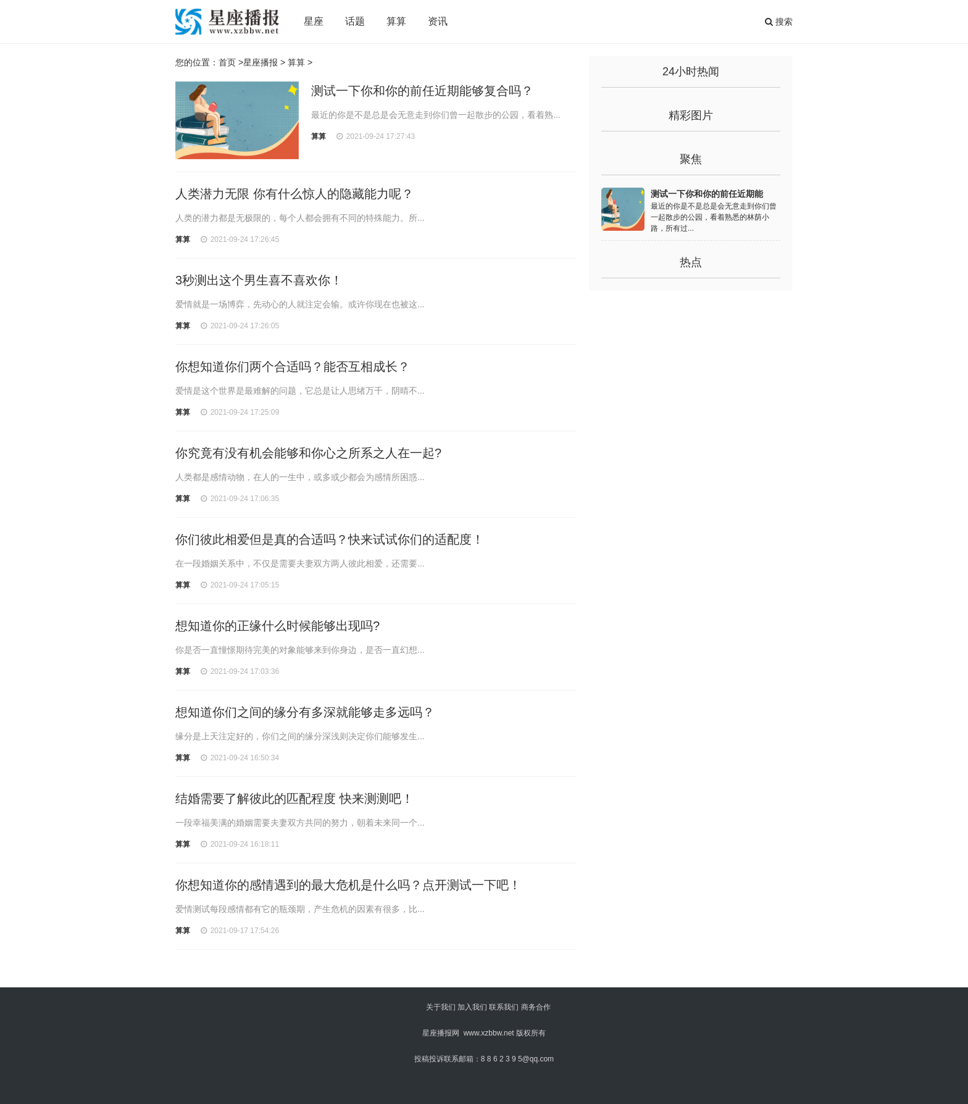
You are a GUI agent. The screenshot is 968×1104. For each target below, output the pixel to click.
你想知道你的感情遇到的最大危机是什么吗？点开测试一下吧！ (348, 885)
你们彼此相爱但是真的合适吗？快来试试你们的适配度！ (329, 539)
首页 (227, 62)
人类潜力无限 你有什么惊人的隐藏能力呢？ (294, 194)
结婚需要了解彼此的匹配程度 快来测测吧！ (294, 798)
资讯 (438, 21)
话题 (355, 21)
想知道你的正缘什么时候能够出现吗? (277, 626)
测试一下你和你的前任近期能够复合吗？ (422, 91)
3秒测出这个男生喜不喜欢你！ (259, 280)
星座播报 (260, 62)
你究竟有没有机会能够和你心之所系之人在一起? (308, 453)
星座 (313, 21)
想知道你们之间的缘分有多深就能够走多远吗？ (305, 712)
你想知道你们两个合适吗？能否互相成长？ (292, 366)
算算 (396, 21)
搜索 (779, 22)
